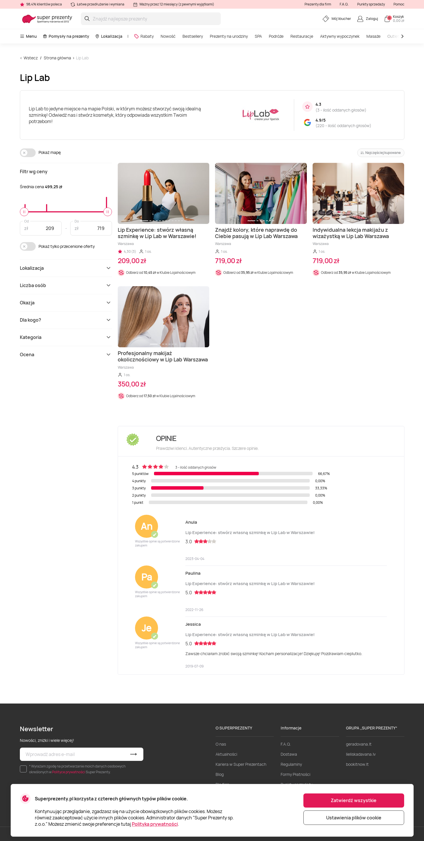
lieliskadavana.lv (361, 754)
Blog (220, 774)
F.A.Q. (344, 4)
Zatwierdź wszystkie (354, 800)
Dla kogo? (66, 319)
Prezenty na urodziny (229, 36)
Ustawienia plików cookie (353, 817)
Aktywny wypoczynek (340, 36)
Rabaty (144, 36)
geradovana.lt (359, 744)
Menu (28, 36)
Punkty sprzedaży (371, 4)
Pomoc (398, 4)
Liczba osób (66, 285)
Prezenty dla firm (318, 4)
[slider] (24, 212)
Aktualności (226, 754)
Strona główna (57, 58)
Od (26, 220)
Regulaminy (291, 764)
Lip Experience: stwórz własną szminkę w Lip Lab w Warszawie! (250, 532)
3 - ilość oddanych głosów (341, 110)
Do (77, 220)
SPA (258, 36)
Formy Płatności (295, 774)
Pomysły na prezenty (66, 36)
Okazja (66, 302)
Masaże (373, 36)
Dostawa (289, 754)
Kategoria (66, 337)
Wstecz (31, 58)
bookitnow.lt (357, 764)
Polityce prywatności (68, 772)
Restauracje (301, 36)
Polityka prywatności (155, 824)
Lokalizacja (108, 36)
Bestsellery (192, 36)
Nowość (168, 36)
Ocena (66, 354)
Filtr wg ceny (33, 171)
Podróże (276, 36)
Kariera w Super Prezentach (241, 764)
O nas (221, 744)
